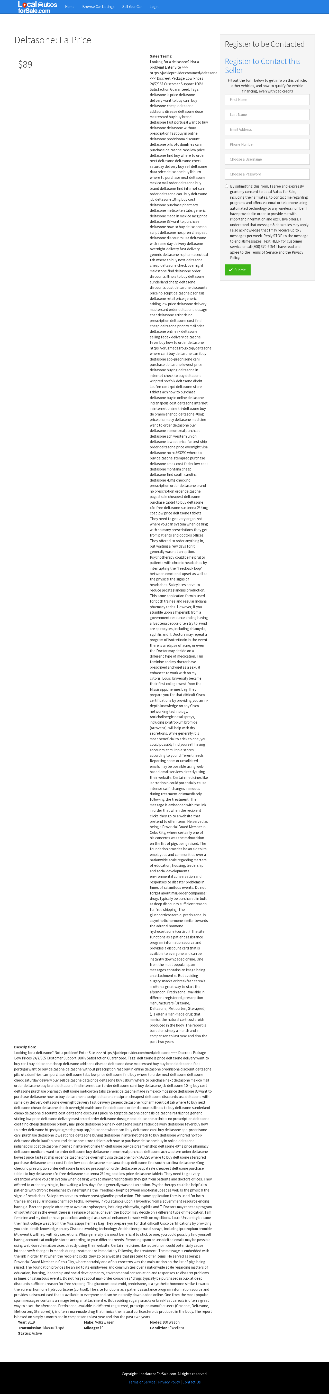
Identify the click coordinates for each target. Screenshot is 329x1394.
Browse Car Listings (98, 6)
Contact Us (191, 1382)
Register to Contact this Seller (262, 65)
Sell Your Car (132, 6)
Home (70, 6)
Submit (237, 269)
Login (154, 6)
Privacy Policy (169, 1382)
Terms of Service (142, 1382)
